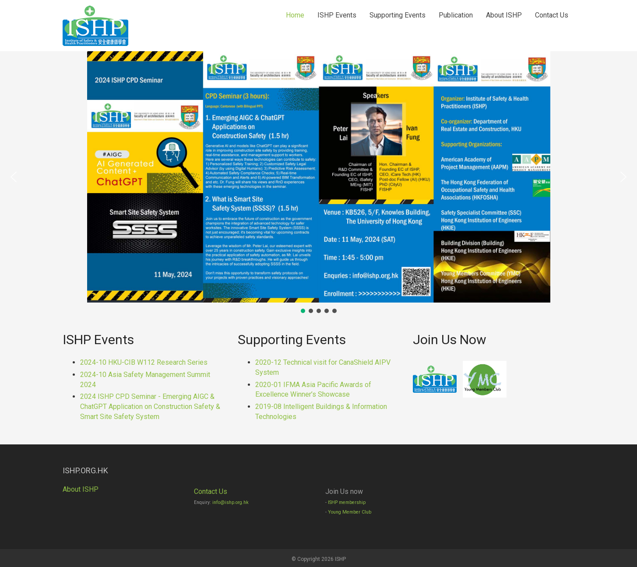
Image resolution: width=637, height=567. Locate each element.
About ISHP (504, 15)
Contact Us (551, 15)
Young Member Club (349, 512)
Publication (456, 15)
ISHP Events (336, 15)
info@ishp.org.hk (230, 502)
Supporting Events (398, 15)
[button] (14, 177)
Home (295, 15)
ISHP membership (347, 502)
